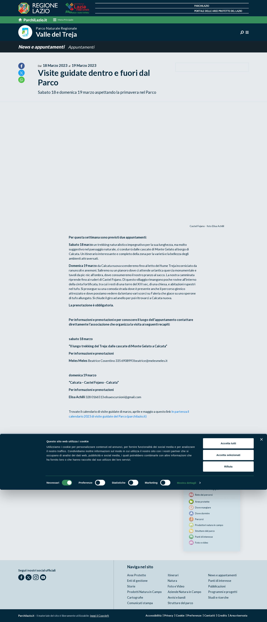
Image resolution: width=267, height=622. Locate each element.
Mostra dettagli (186, 615)
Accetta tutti (228, 575)
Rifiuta (228, 598)
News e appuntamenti (42, 47)
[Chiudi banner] (261, 571)
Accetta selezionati (228, 587)
